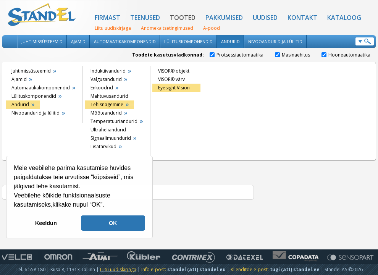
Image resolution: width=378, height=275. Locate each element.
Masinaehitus (292, 55)
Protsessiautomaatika (236, 55)
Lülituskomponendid (188, 41)
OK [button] (113, 223)
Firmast (107, 17)
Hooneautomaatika (345, 55)
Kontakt (302, 17)
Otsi (364, 41)
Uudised (265, 17)
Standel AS (42, 15)
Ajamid (78, 41)
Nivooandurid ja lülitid (275, 41)
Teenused (145, 17)
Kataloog (344, 17)
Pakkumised (224, 17)
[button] (107, 205)
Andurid (230, 41)
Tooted (182, 17)
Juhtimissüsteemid (42, 41)
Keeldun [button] (46, 223)
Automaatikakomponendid (125, 41)
